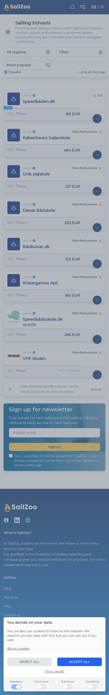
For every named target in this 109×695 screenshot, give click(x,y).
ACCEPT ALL (79, 662)
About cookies (18, 649)
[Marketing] (92, 687)
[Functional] (42, 687)
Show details (54, 671)
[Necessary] (16, 687)
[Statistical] (67, 687)
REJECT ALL (29, 662)
